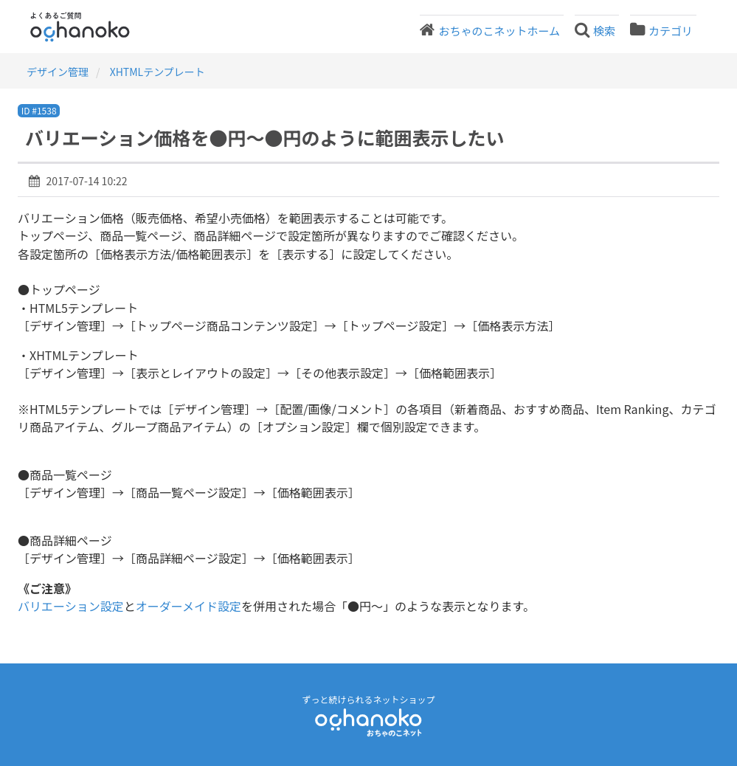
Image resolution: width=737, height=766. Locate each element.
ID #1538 (39, 110)
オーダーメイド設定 (188, 606)
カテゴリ (670, 30)
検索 (604, 30)
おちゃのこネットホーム (499, 30)
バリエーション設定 (71, 606)
